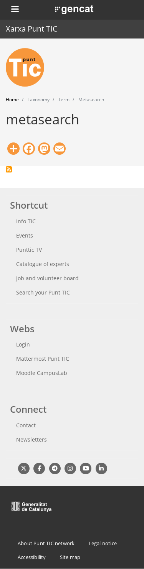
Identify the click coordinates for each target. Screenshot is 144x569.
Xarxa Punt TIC (32, 28)
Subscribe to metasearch (9, 169)
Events (24, 235)
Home (12, 99)
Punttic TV (29, 249)
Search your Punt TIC (43, 292)
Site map (70, 557)
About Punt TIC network (46, 543)
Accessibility (32, 557)
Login (23, 344)
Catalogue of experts (42, 264)
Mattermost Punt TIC (42, 358)
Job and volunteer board (47, 278)
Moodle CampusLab (41, 373)
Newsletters (31, 439)
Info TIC (26, 221)
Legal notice (103, 543)
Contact (26, 425)
